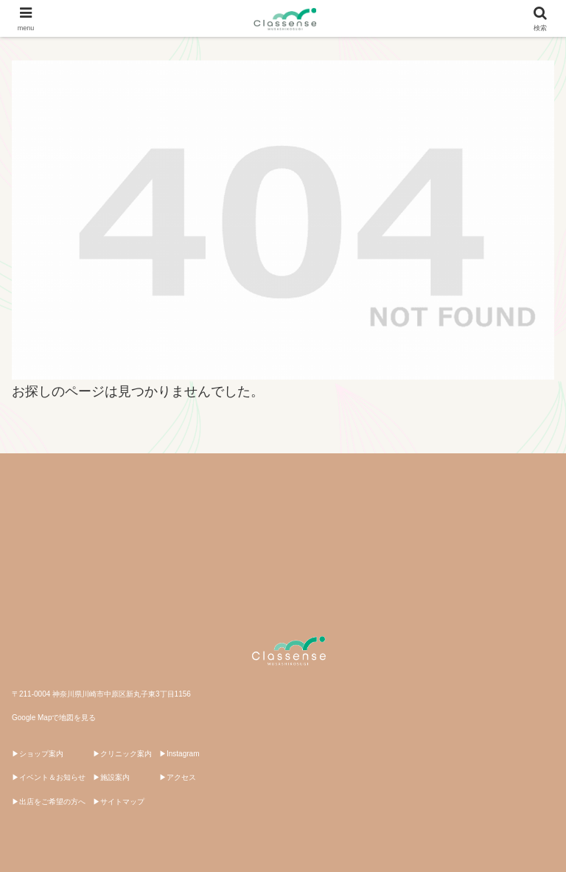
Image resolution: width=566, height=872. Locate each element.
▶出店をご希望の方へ (48, 802)
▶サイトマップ (118, 802)
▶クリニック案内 (122, 754)
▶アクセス (177, 777)
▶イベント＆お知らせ (48, 777)
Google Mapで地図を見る (54, 718)
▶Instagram (179, 754)
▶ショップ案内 (37, 754)
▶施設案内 (111, 777)
